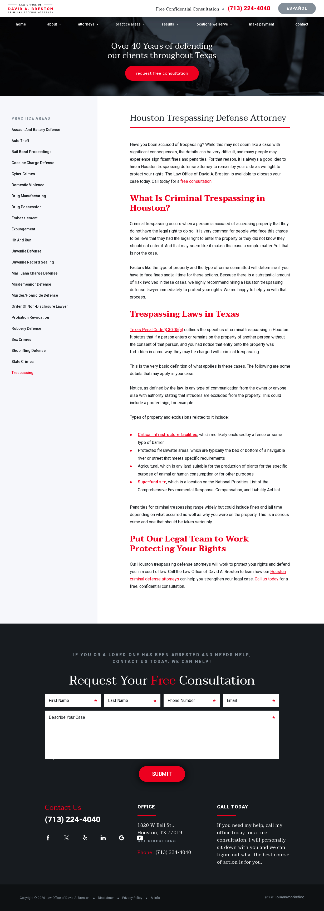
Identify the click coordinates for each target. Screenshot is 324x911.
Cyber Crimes (23, 174)
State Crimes (23, 362)
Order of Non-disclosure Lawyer (40, 306)
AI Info (155, 898)
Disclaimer (106, 898)
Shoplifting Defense (29, 350)
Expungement (23, 229)
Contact (301, 24)
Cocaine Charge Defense (33, 163)
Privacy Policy (132, 898)
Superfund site (152, 481)
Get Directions (157, 841)
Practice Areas (128, 24)
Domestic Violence (28, 185)
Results (168, 24)
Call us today (266, 578)
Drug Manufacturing (29, 196)
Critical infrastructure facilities (167, 434)
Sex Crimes (21, 339)
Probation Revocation (30, 317)
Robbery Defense (26, 328)
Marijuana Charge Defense (34, 273)
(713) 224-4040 (249, 8)
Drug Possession (27, 207)
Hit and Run (21, 240)
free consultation (196, 181)
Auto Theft (20, 141)
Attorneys (86, 24)
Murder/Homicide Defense (35, 295)
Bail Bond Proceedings (32, 152)
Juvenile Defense (26, 251)
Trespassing (22, 373)
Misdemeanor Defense (31, 284)
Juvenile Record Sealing (33, 262)
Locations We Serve (211, 24)
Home (21, 24)
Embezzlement (24, 218)
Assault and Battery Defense (36, 130)
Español (297, 8)
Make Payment (261, 24)
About (52, 24)
